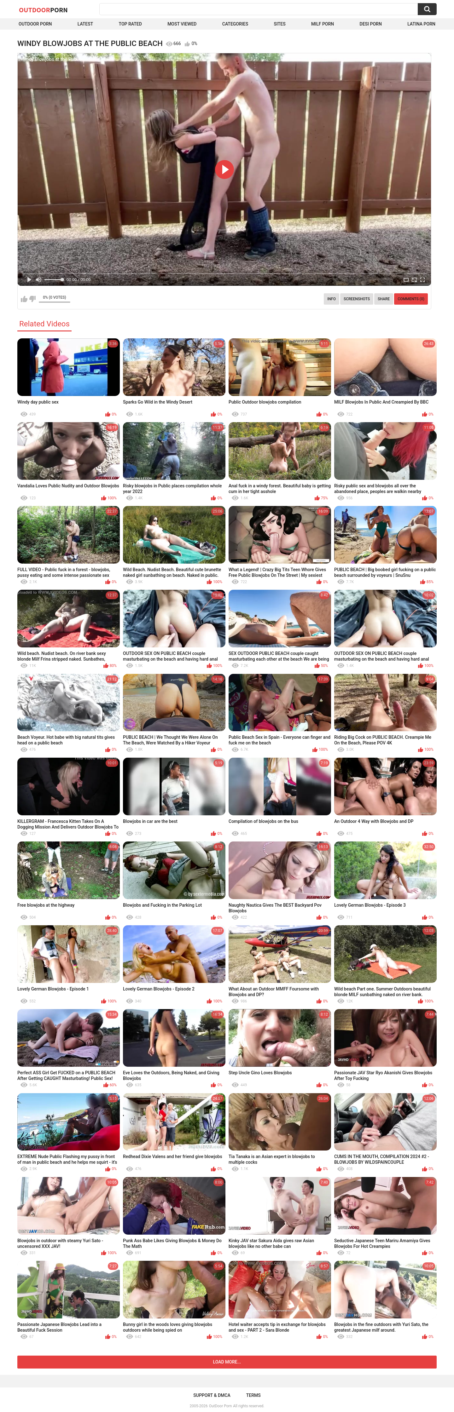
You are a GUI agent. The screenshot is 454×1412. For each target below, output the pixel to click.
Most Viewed (181, 23)
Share (384, 299)
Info (331, 299)
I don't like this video (32, 299)
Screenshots (357, 299)
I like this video (24, 299)
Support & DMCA (211, 1395)
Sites (279, 23)
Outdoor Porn (35, 23)
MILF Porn (322, 23)
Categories (235, 23)
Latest (85, 23)
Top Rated (130, 23)
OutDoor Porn (220, 1406)
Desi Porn (371, 23)
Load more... (227, 1361)
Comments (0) (411, 299)
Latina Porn (421, 23)
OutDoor (43, 9)
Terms (253, 1395)
